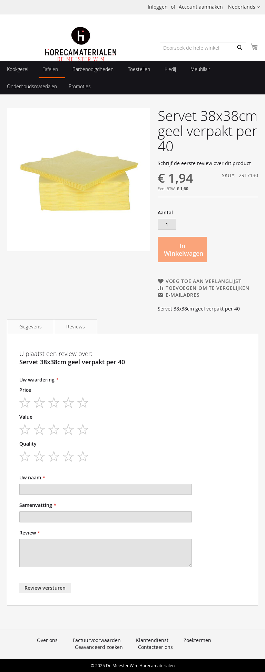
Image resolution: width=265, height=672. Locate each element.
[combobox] (203, 47)
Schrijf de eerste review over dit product (204, 163)
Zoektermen (197, 640)
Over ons (47, 640)
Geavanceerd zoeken (99, 647)
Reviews (75, 326)
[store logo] (80, 59)
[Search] (240, 47)
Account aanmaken (201, 6)
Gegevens (30, 326)
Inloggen (158, 6)
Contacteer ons (155, 647)
